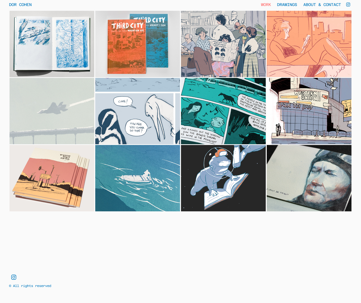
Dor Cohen (20, 4)
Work (266, 4)
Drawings (287, 4)
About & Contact (322, 4)
